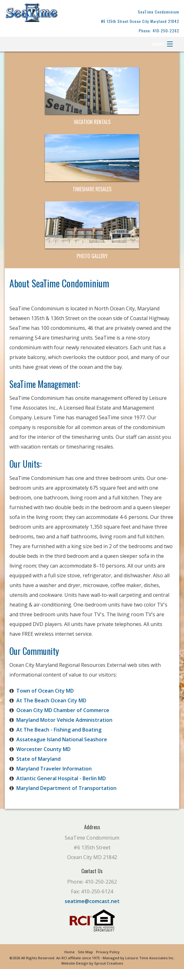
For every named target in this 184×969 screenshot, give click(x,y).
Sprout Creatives (108, 963)
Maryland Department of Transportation (66, 788)
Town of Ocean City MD (45, 690)
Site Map (85, 952)
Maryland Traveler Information (54, 768)
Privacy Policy (108, 952)
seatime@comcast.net (92, 901)
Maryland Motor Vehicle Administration (64, 719)
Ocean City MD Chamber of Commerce (62, 710)
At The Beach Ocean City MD (51, 700)
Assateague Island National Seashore (61, 739)
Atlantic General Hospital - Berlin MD (61, 778)
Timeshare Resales (92, 189)
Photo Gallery (92, 256)
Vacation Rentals (92, 122)
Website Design (74, 963)
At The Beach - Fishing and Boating (58, 729)
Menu (158, 44)
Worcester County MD (43, 749)
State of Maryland (38, 758)
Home (69, 952)
